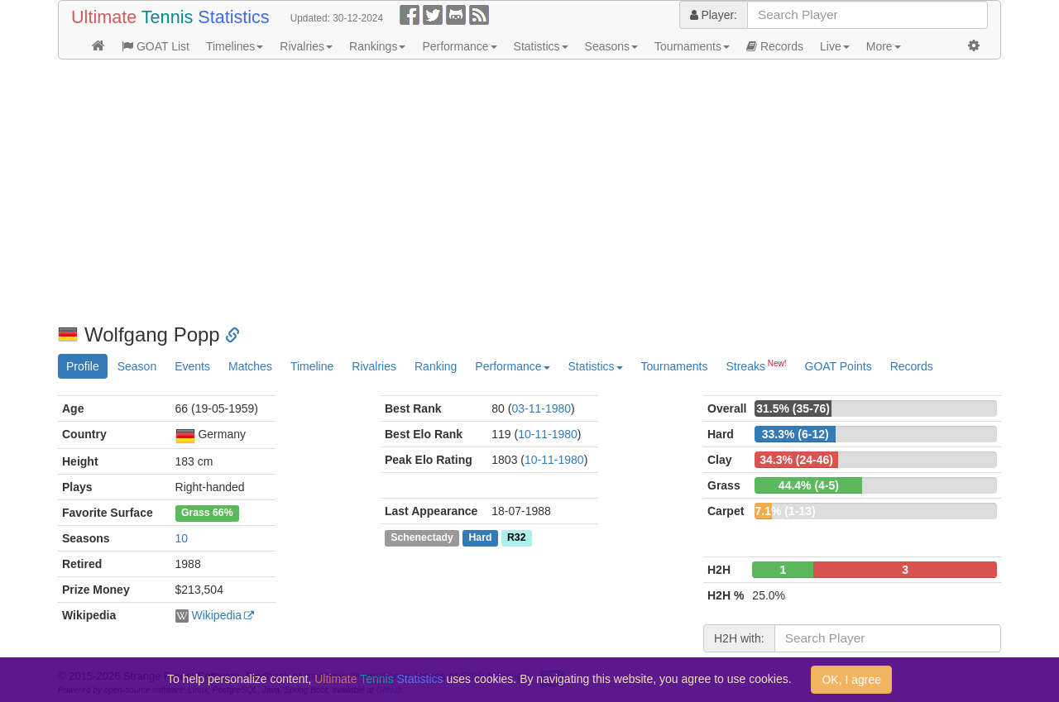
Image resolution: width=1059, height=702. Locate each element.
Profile (82, 366)
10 (182, 538)
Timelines (234, 46)
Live (835, 46)
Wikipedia (216, 615)
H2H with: (739, 638)
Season (136, 366)
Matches (250, 366)
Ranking (435, 366)
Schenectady (422, 537)
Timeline (311, 366)
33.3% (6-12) (795, 434)
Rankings (377, 46)
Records (774, 46)
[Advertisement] (529, 192)
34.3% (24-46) (796, 459)
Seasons (611, 46)
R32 (516, 537)
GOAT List (155, 46)
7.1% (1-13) (785, 511)
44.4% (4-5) (809, 485)
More (883, 46)
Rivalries (306, 46)
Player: (713, 14)
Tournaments (692, 46)
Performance (459, 46)
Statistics (541, 46)
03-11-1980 (541, 408)
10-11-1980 (547, 434)
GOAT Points (838, 366)
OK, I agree (851, 679)
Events (192, 366)
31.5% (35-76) (793, 408)
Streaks (756, 365)
